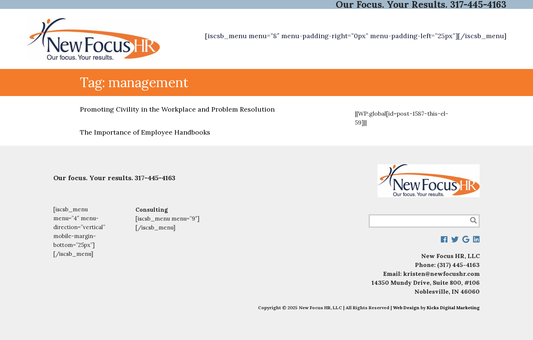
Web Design (406, 307)
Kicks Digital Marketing (453, 307)
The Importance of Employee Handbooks (145, 132)
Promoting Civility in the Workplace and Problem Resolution (177, 109)
